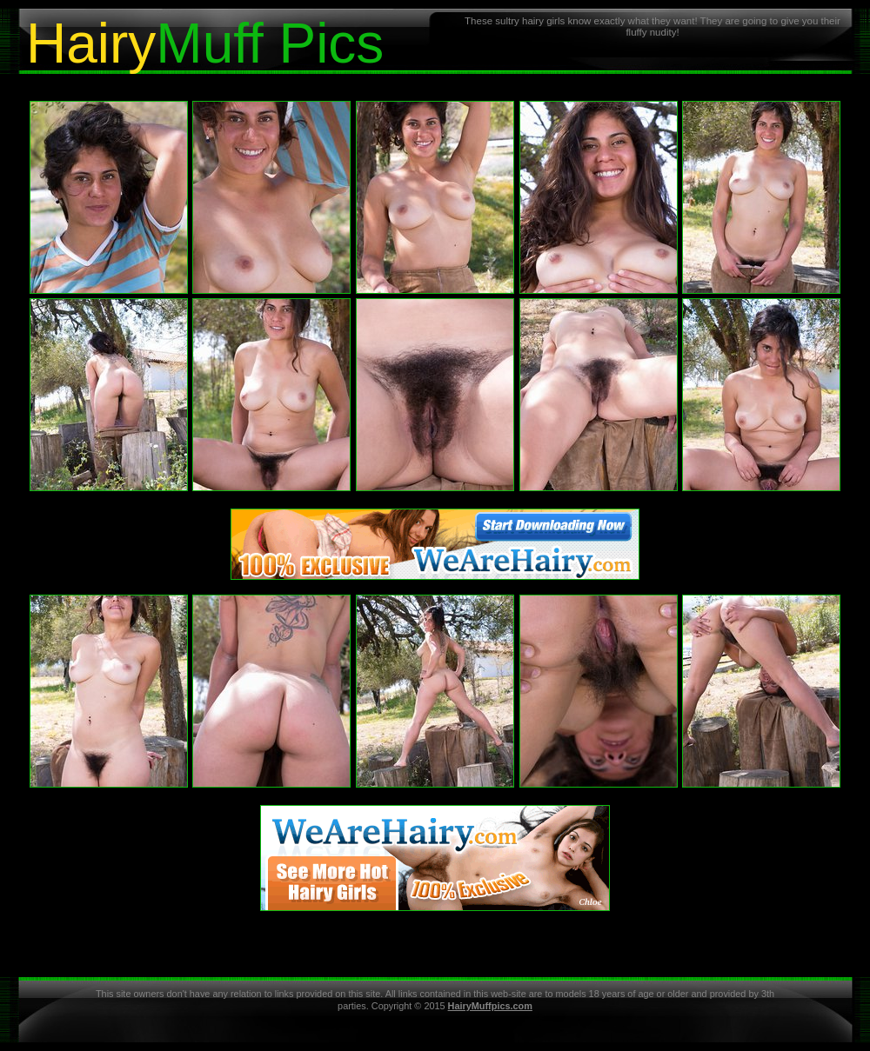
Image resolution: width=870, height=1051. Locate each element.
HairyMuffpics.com (490, 1006)
